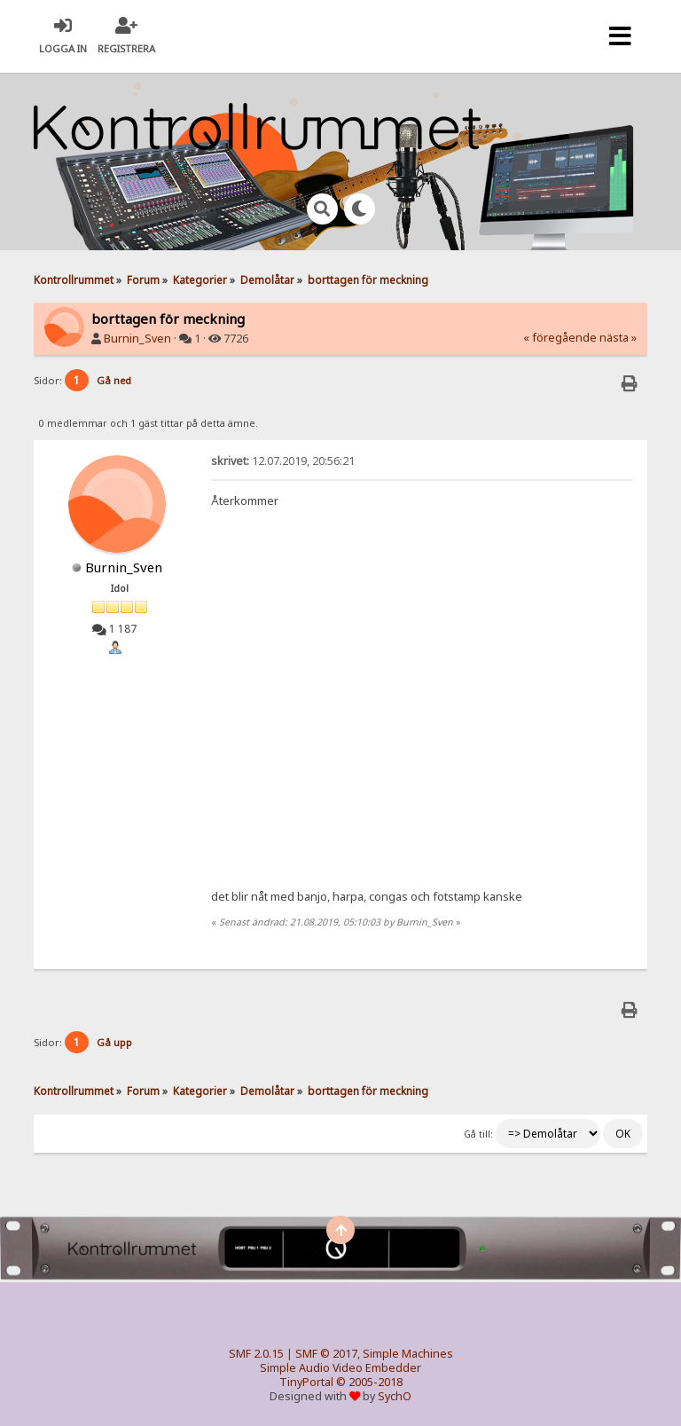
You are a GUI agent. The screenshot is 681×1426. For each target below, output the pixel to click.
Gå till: (478, 1134)
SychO (394, 1396)
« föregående (560, 337)
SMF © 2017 (326, 1353)
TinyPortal (306, 1382)
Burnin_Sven (137, 338)
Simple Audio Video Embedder (340, 1367)
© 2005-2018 (369, 1382)
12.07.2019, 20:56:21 (283, 461)
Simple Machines (408, 1353)
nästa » (618, 337)
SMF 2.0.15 (256, 1353)
